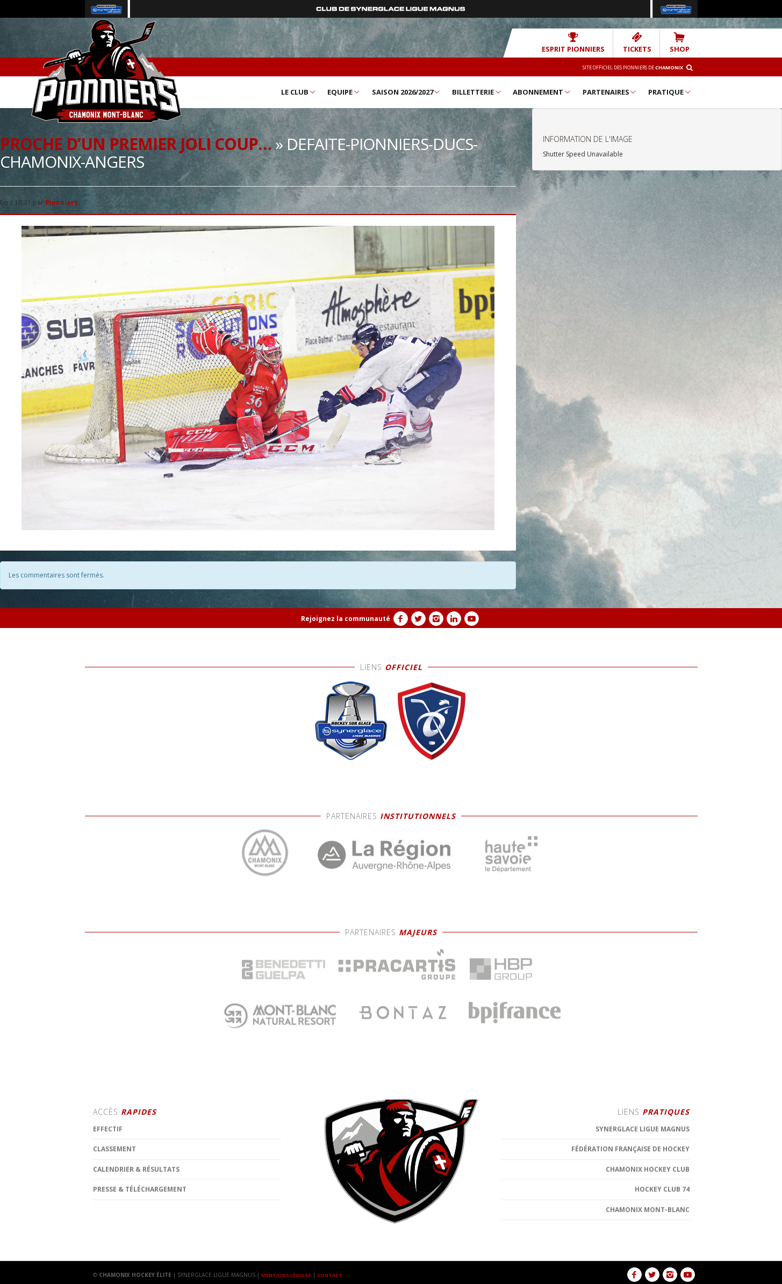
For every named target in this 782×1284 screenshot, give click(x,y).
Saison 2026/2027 (406, 91)
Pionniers (61, 201)
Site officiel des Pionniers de (622, 66)
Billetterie (477, 91)
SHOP (681, 42)
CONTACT (337, 1274)
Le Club (299, 91)
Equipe (344, 91)
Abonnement (542, 91)
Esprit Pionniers (588, 42)
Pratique (670, 91)
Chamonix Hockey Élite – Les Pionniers (106, 70)
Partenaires (610, 91)
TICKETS (643, 42)
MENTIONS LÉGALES (289, 1274)
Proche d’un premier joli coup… (135, 143)
